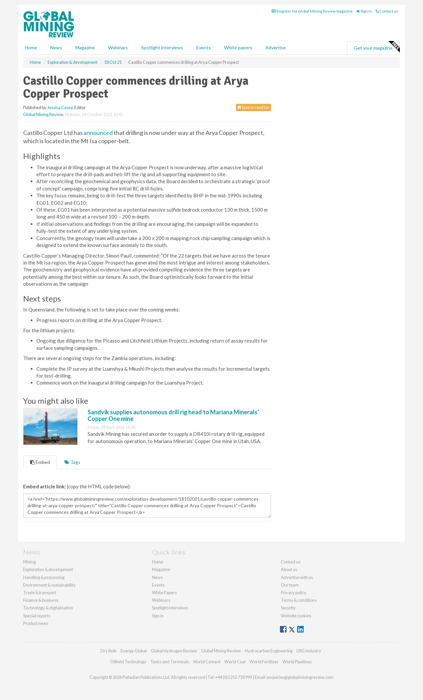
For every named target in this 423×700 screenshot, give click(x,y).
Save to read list (253, 107)
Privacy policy (293, 592)
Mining (29, 561)
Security (288, 607)
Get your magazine (377, 47)
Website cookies (296, 615)
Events (203, 47)
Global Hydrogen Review (174, 650)
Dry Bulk (108, 650)
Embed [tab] (40, 462)
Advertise (275, 47)
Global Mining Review (43, 114)
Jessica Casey (60, 107)
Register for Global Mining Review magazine (312, 11)
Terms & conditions (299, 600)
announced (98, 132)
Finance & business (40, 600)
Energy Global (134, 650)
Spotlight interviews (162, 47)
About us (289, 569)
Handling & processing (43, 577)
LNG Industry (308, 650)
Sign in (364, 11)
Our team (290, 585)
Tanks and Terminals (169, 661)
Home (31, 47)
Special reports (36, 615)
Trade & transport (39, 592)
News (157, 577)
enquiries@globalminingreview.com (300, 677)
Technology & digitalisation (48, 607)
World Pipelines (297, 661)
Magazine (85, 47)
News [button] (56, 47)
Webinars (118, 47)
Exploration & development (48, 569)
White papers (238, 47)
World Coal (235, 661)
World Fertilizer (264, 661)
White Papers (164, 592)
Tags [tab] (72, 462)
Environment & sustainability (49, 585)
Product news (35, 623)
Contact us (387, 11)
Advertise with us (297, 577)
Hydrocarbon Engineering (268, 650)
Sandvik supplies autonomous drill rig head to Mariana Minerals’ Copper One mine (173, 415)
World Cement (206, 661)
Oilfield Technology (128, 661)
